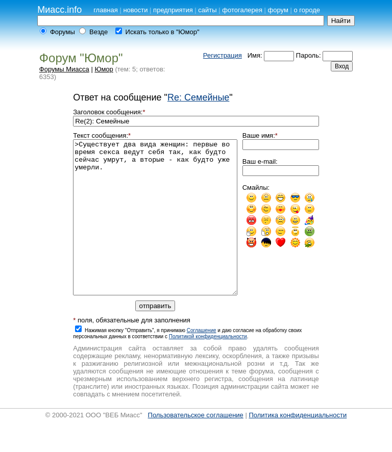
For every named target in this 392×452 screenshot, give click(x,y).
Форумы (62, 32)
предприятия (173, 10)
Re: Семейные (198, 97)
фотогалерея (242, 10)
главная (105, 10)
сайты (207, 10)
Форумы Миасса (64, 69)
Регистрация (222, 55)
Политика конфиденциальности (298, 445)
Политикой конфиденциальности (208, 367)
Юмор (103, 69)
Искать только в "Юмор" (163, 32)
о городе (306, 10)
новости (135, 10)
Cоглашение (201, 361)
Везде (98, 32)
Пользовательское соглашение (195, 445)
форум (278, 10)
